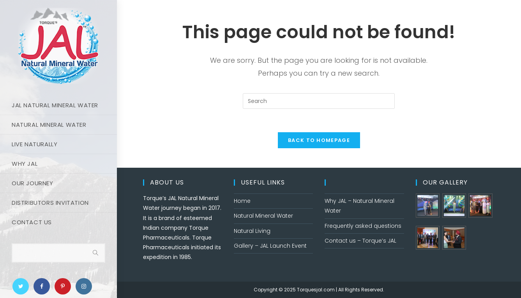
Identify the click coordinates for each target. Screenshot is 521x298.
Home (242, 201)
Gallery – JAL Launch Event (270, 246)
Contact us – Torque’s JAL (360, 241)
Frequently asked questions (363, 226)
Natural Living (252, 231)
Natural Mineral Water (263, 216)
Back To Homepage (319, 140)
